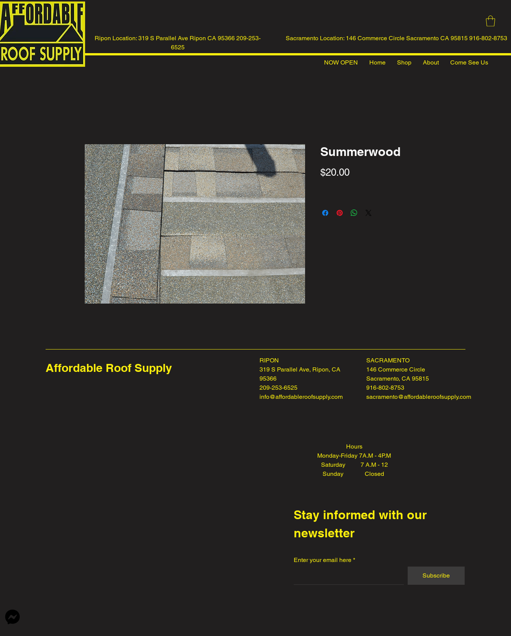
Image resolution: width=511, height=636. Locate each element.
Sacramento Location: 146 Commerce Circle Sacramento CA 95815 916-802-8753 (396, 38)
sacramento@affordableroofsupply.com (418, 396)
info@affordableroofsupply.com (301, 396)
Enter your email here (322, 560)
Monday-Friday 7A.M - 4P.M (354, 455)
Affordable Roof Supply (109, 368)
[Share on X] (368, 212)
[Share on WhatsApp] (354, 212)
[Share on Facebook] (325, 212)
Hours (354, 446)
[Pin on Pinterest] (339, 212)
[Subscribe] (436, 576)
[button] (490, 21)
